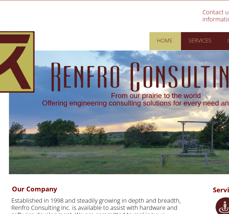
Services (199, 40)
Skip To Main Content (163, 14)
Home (165, 40)
